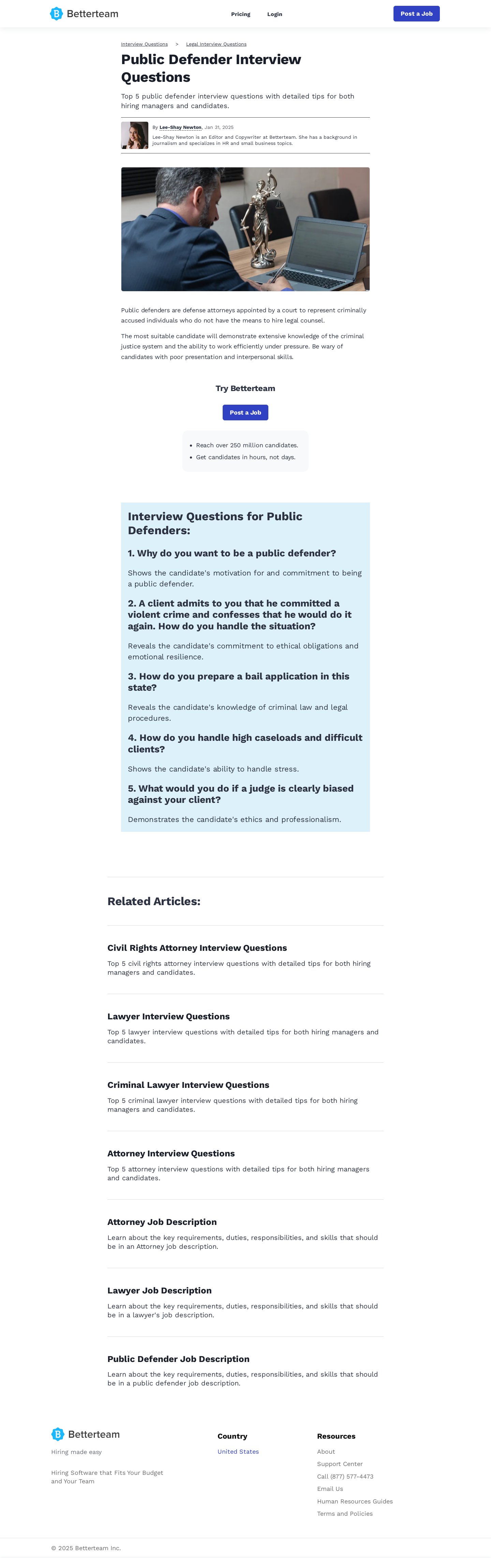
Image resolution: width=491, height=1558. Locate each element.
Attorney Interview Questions (171, 1153)
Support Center (340, 1463)
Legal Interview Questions (216, 44)
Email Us (330, 1488)
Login (274, 14)
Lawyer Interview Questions (168, 1016)
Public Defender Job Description (178, 1359)
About (326, 1451)
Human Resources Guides (355, 1501)
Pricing (240, 14)
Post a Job (417, 13)
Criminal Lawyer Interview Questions (188, 1085)
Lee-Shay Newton (181, 127)
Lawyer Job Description (159, 1290)
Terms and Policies (345, 1513)
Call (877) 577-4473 (345, 1476)
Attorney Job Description (162, 1222)
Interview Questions (144, 44)
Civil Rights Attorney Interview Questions (197, 948)
